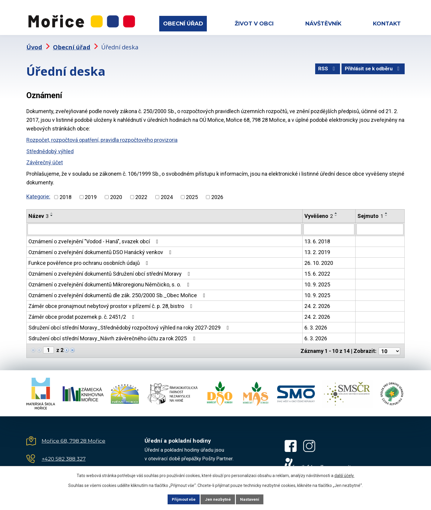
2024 (167, 193)
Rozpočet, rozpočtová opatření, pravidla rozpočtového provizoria (101, 136)
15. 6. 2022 (317, 270)
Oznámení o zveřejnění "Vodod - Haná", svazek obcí (94, 238)
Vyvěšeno (318, 212)
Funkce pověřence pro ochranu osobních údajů (89, 259)
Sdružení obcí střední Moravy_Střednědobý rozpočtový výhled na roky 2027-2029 (129, 324)
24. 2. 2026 (317, 303)
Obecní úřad (183, 23)
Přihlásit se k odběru (372, 67)
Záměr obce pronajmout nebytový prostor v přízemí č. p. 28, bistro (111, 303)
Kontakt (387, 23)
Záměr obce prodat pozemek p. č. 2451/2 (82, 313)
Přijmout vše (179, 499)
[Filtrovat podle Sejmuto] (379, 226)
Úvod (34, 44)
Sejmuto (370, 212)
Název (38, 212)
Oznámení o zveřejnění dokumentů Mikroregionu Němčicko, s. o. (110, 281)
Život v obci (254, 23)
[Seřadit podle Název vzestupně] (51, 209)
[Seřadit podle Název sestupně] (51, 212)
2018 (66, 193)
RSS (322, 67)
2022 (141, 193)
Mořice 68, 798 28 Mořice (73, 437)
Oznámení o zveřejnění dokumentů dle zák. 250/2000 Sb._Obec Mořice (118, 292)
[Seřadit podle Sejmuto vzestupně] (386, 209)
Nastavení (254, 499)
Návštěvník (323, 23)
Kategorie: (38, 193)
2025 (192, 193)
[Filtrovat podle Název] (164, 226)
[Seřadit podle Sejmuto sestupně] (386, 212)
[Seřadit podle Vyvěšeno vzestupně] (336, 209)
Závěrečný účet (44, 159)
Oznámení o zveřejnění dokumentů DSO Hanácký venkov (101, 249)
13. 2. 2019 (317, 249)
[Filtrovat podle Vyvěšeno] (328, 226)
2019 (91, 193)
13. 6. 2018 (317, 238)
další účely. (344, 475)
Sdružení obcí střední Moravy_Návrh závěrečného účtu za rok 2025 (113, 335)
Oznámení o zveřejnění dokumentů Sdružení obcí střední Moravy (110, 270)
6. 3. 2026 (315, 324)
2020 (116, 193)
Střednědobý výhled (50, 148)
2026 (217, 193)
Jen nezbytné (218, 499)
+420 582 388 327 (64, 455)
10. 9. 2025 (317, 281)
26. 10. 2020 (318, 259)
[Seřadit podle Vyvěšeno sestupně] (336, 212)
